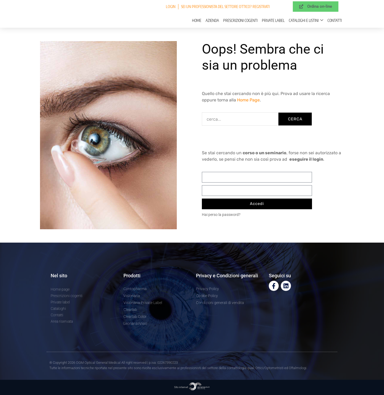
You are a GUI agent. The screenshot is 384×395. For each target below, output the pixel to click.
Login (170, 6)
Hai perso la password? (221, 214)
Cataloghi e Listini (306, 20)
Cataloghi (58, 308)
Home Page (248, 99)
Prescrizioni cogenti (240, 20)
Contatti (334, 20)
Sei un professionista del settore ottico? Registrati (225, 6)
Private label (273, 20)
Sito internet (192, 387)
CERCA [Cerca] (295, 119)
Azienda (212, 20)
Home (196, 20)
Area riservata (62, 321)
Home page (60, 289)
